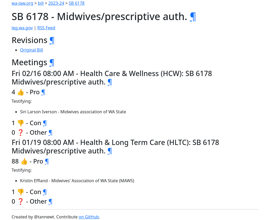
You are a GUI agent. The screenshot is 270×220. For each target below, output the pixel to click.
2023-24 (56, 3)
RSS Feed (46, 28)
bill (41, 3)
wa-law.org (22, 3)
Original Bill (31, 50)
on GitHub (89, 217)
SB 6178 (77, 3)
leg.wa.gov (22, 28)
